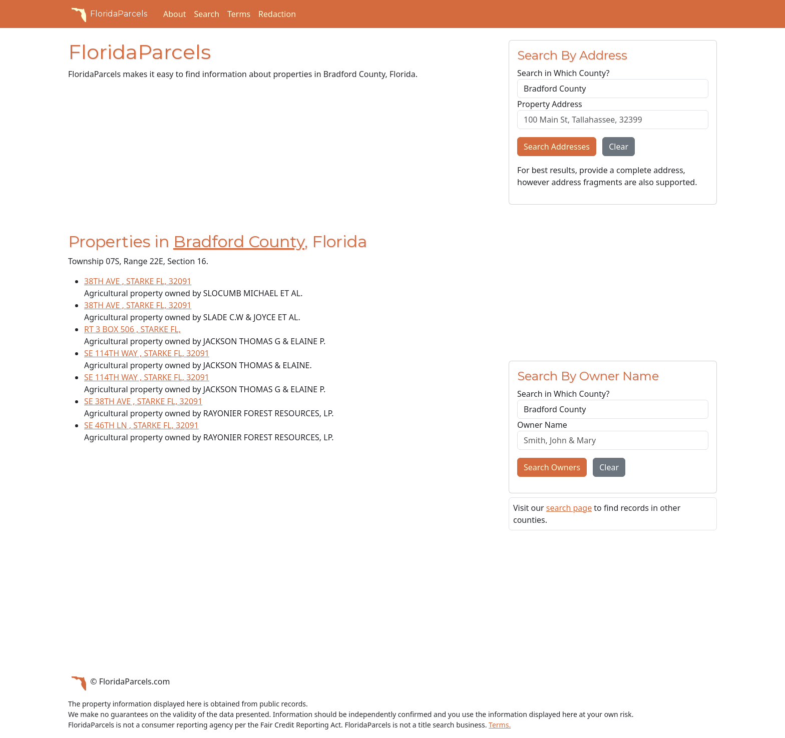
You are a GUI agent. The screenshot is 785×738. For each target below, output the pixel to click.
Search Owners (552, 467)
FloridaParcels (107, 14)
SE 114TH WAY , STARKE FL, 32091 (146, 353)
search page (569, 507)
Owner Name (542, 424)
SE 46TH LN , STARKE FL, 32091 (141, 425)
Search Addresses (557, 146)
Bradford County (238, 241)
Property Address (549, 104)
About (174, 14)
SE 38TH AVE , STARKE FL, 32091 (143, 401)
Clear (618, 146)
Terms (238, 14)
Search (206, 14)
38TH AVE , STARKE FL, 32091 (138, 281)
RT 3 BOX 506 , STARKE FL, (132, 329)
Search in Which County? (563, 73)
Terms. (500, 724)
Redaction (277, 14)
